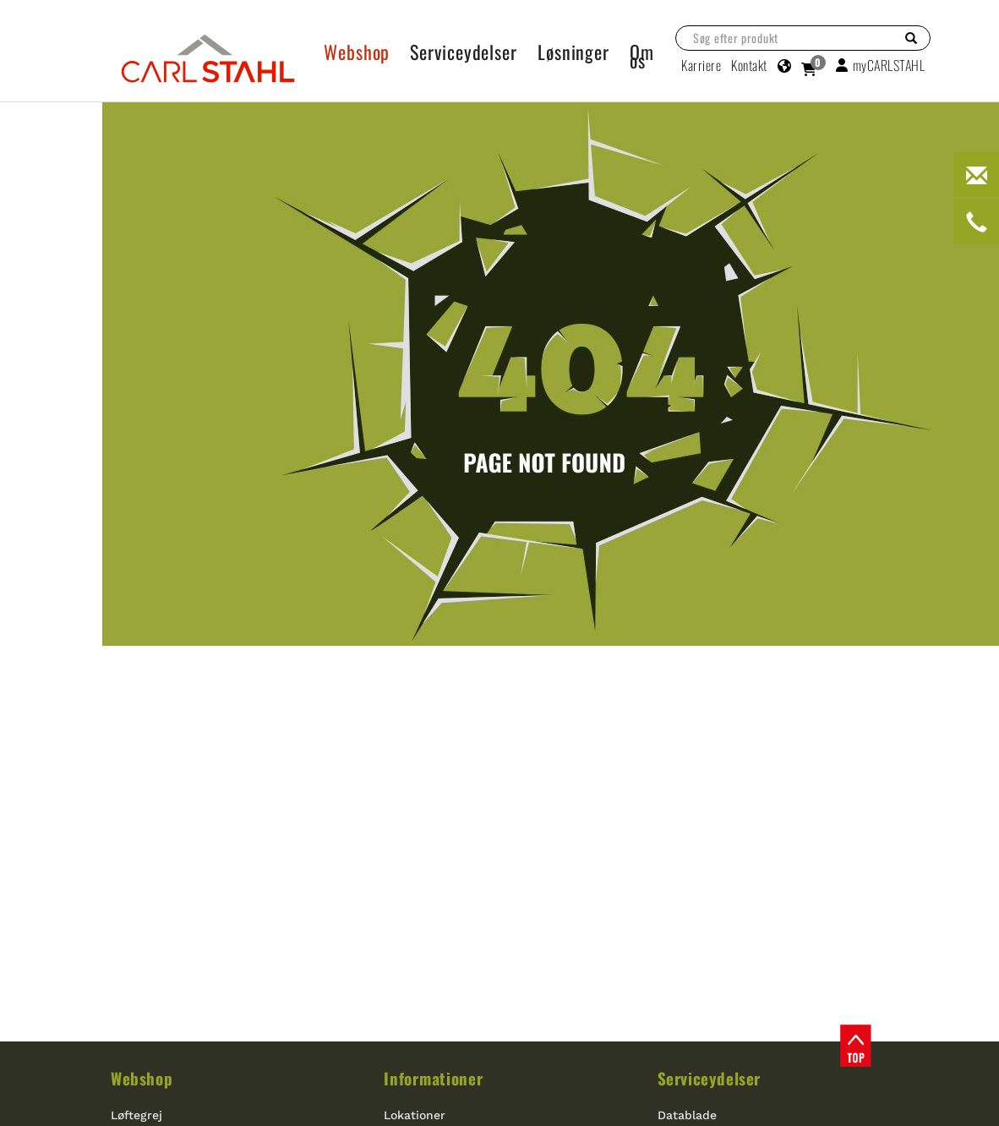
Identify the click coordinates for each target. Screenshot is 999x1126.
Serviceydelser (709, 1078)
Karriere (701, 65)
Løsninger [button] (573, 51)
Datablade (687, 1115)
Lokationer (414, 1115)
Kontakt (749, 65)
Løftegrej (136, 1115)
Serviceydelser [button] (463, 51)
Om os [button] (642, 56)
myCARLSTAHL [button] (880, 65)
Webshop (141, 1078)
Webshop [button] (357, 51)
